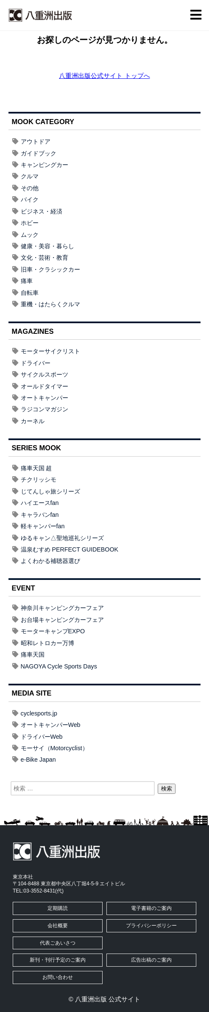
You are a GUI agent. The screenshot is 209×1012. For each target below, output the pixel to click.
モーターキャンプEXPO (53, 631)
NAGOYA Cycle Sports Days (59, 666)
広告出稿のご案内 (151, 960)
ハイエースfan (40, 502)
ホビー (30, 222)
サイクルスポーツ (44, 374)
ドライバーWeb (42, 736)
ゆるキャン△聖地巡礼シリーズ (62, 538)
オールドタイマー (44, 386)
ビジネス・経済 (41, 211)
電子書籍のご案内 (151, 908)
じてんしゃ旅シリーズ (50, 491)
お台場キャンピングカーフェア (62, 619)
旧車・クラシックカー (50, 269)
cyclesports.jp (39, 713)
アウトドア (35, 141)
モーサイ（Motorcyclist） (54, 748)
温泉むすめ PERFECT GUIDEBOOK (69, 549)
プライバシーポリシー (151, 926)
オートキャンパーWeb (51, 724)
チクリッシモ (38, 479)
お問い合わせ (57, 977)
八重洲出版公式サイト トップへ (104, 75)
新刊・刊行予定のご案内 (58, 960)
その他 (30, 188)
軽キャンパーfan (43, 526)
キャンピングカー (44, 164)
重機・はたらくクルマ (50, 304)
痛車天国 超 (36, 468)
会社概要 (57, 926)
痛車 (27, 280)
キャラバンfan (40, 514)
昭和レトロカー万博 (47, 643)
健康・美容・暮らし (47, 246)
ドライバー (35, 363)
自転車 (30, 292)
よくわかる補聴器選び (50, 560)
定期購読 (57, 908)
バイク (30, 199)
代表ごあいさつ (57, 943)
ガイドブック (38, 153)
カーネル (33, 421)
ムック (30, 234)
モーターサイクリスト (50, 351)
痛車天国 (33, 654)
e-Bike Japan (38, 759)
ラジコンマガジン (44, 409)
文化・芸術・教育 (44, 257)
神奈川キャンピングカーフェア (62, 607)
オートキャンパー (44, 397)
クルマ (30, 176)
